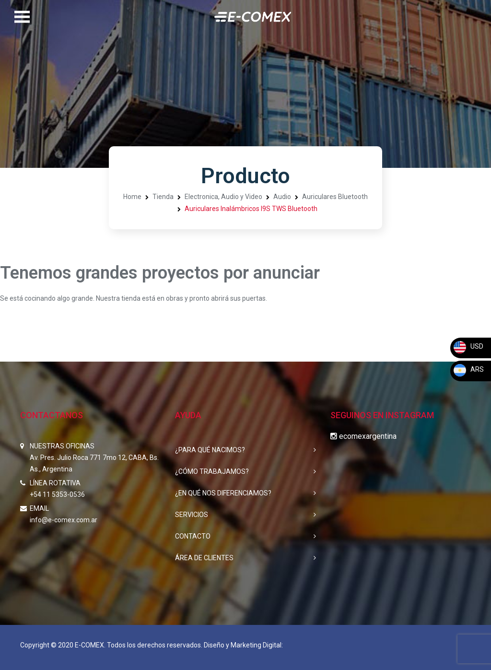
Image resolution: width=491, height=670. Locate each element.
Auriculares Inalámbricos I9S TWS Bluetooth (251, 208)
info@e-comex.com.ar (63, 520)
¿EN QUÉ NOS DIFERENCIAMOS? (223, 493)
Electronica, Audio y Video (223, 196)
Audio (282, 196)
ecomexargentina (363, 436)
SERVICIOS (191, 514)
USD (468, 346)
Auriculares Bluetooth (335, 196)
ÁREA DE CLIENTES (204, 558)
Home (132, 196)
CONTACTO (192, 536)
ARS (468, 369)
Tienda (163, 196)
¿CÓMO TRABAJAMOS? (212, 471)
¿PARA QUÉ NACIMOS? (210, 450)
